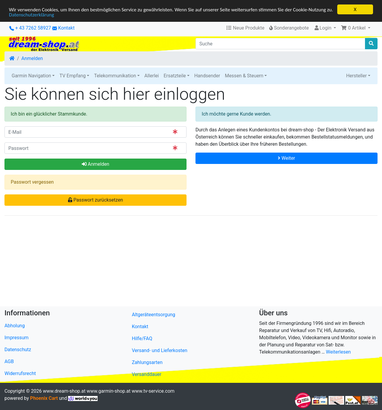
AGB (9, 361)
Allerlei (151, 76)
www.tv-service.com (153, 391)
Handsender (207, 76)
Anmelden (32, 58)
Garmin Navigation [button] (31, 76)
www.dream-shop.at (64, 391)
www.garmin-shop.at (108, 391)
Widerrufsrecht (20, 373)
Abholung (14, 325)
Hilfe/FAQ (142, 338)
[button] (355, 28)
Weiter (286, 158)
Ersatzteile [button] (175, 76)
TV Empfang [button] (72, 76)
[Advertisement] (183, 262)
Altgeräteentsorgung (153, 314)
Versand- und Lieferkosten (159, 350)
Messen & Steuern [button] (244, 76)
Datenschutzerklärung (31, 15)
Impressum (16, 337)
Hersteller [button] (356, 76)
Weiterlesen (338, 352)
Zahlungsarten (147, 362)
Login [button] (323, 28)
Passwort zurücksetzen (95, 200)
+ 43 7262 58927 (30, 28)
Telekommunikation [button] (115, 76)
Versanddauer (146, 374)
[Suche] (280, 43)
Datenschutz (17, 349)
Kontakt (66, 28)
